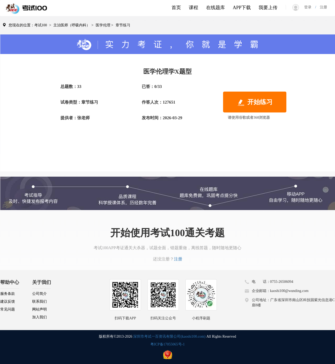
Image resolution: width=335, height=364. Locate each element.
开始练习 (254, 102)
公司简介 (39, 294)
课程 (193, 7)
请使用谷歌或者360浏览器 (249, 118)
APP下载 (242, 7)
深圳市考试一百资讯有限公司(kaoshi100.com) (169, 336)
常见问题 (7, 309)
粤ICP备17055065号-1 (167, 344)
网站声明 (39, 309)
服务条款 (7, 294)
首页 (176, 7)
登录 (309, 7)
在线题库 (215, 7)
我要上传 (268, 7)
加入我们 (39, 317)
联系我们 (39, 301)
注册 (321, 7)
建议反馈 (7, 301)
